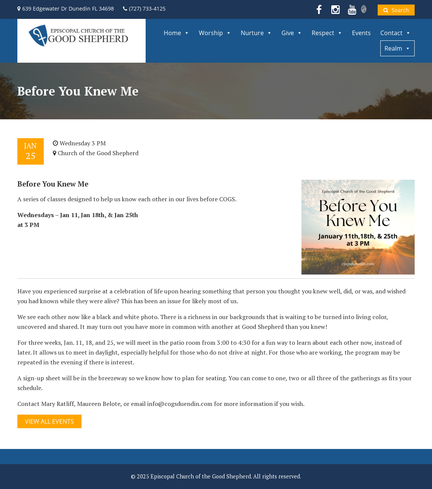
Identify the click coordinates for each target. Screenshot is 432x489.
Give (291, 32)
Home (176, 32)
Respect (327, 32)
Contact (395, 32)
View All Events (49, 421)
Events (361, 33)
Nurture (256, 32)
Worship (215, 32)
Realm (397, 48)
